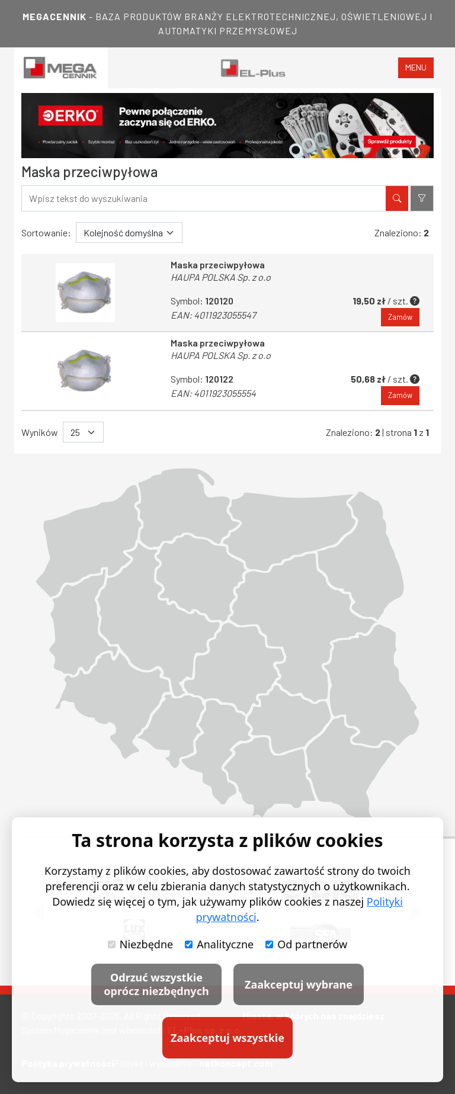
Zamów (400, 317)
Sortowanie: (46, 232)
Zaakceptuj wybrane (299, 984)
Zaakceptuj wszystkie (227, 1038)
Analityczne (219, 944)
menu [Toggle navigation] (416, 67)
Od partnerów (306, 944)
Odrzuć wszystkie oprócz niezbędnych (156, 984)
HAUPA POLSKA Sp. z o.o (221, 277)
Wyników (39, 432)
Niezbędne (140, 944)
